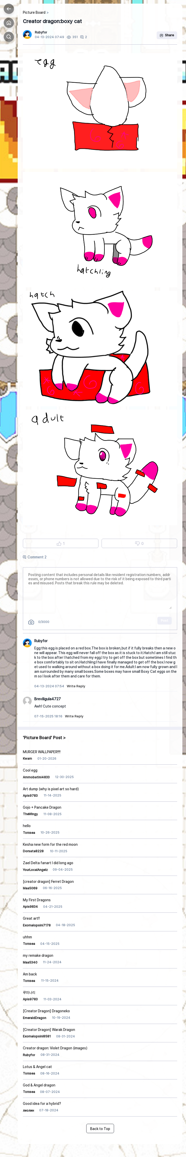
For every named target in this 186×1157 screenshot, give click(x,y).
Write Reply (76, 686)
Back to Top (100, 1129)
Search (9, 37)
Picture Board (34, 12)
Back (9, 9)
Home (9, 23)
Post (164, 620)
